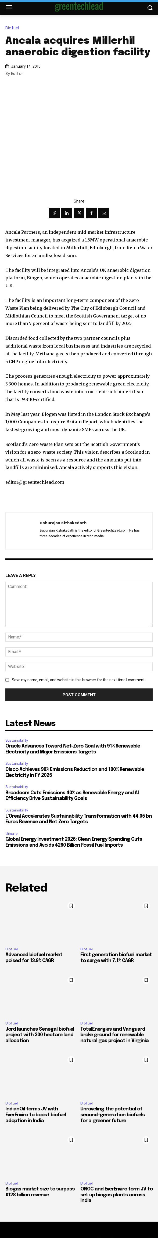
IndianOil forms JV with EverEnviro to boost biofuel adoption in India (35, 1115)
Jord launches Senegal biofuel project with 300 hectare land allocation (39, 1035)
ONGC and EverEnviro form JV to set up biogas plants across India (116, 1195)
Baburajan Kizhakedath (63, 522)
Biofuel (13, 28)
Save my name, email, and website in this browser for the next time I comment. (78, 680)
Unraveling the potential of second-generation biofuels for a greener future (112, 1115)
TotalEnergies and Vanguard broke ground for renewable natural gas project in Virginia (114, 1035)
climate (11, 833)
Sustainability (16, 740)
